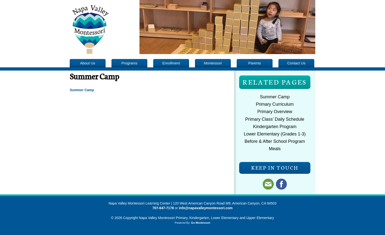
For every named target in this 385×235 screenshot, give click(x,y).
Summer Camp (274, 96)
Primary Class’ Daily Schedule (274, 119)
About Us (87, 63)
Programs (130, 63)
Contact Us (296, 63)
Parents (254, 63)
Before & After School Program (275, 141)
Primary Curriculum (275, 104)
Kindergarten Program (274, 126)
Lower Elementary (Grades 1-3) (275, 134)
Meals (275, 148)
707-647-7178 (163, 208)
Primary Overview (274, 111)
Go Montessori (200, 222)
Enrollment (171, 63)
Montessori (213, 63)
